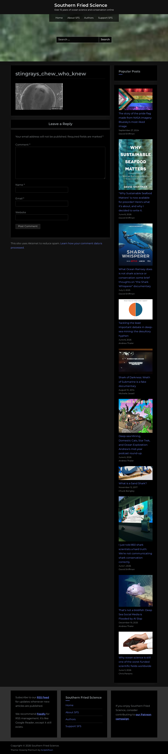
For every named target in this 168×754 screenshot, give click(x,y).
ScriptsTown (47, 750)
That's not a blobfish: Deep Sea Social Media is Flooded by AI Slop (135, 614)
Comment (22, 144)
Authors (88, 17)
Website (20, 212)
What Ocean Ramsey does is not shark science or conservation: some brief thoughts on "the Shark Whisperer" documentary (135, 278)
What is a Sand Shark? (133, 483)
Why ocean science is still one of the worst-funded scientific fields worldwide (135, 662)
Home (59, 17)
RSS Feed (43, 697)
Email (19, 198)
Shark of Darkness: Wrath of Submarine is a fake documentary (134, 381)
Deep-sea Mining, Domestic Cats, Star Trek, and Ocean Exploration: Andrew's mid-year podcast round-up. (134, 445)
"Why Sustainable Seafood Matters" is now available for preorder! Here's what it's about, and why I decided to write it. (135, 202)
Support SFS (105, 17)
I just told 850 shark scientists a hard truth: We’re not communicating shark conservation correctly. (135, 553)
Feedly (41, 713)
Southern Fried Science (80, 5)
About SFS (73, 17)
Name (20, 184)
